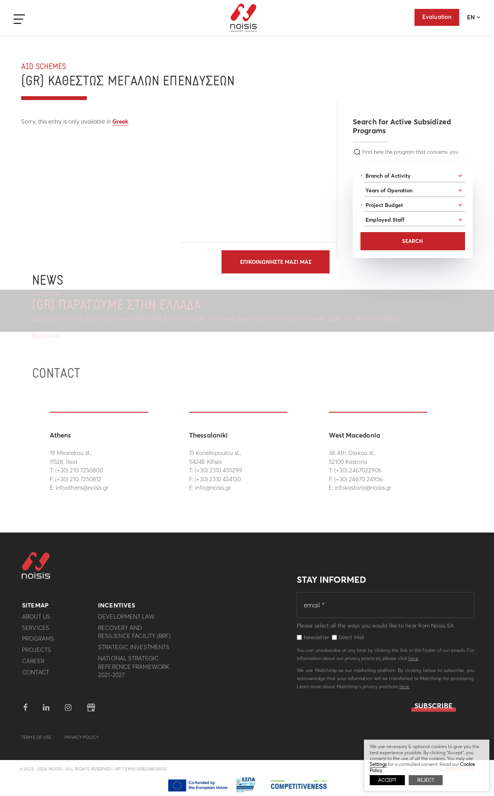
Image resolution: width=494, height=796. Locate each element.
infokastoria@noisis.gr (363, 487)
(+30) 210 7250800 (79, 470)
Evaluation (437, 16)
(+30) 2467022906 (358, 470)
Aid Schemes (43, 67)
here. (404, 690)
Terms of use (36, 740)
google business (91, 711)
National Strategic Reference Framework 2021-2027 (133, 670)
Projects (36, 653)
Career (33, 664)
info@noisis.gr (212, 487)
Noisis (243, 17)
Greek (120, 121)
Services (35, 631)
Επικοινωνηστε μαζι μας (275, 261)
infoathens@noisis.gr (82, 487)
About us (36, 620)
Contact (35, 675)
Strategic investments (133, 650)
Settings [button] (378, 764)
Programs (38, 642)
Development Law (126, 620)
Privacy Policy (81, 740)
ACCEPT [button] (387, 780)
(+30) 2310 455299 (218, 470)
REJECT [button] (425, 780)
